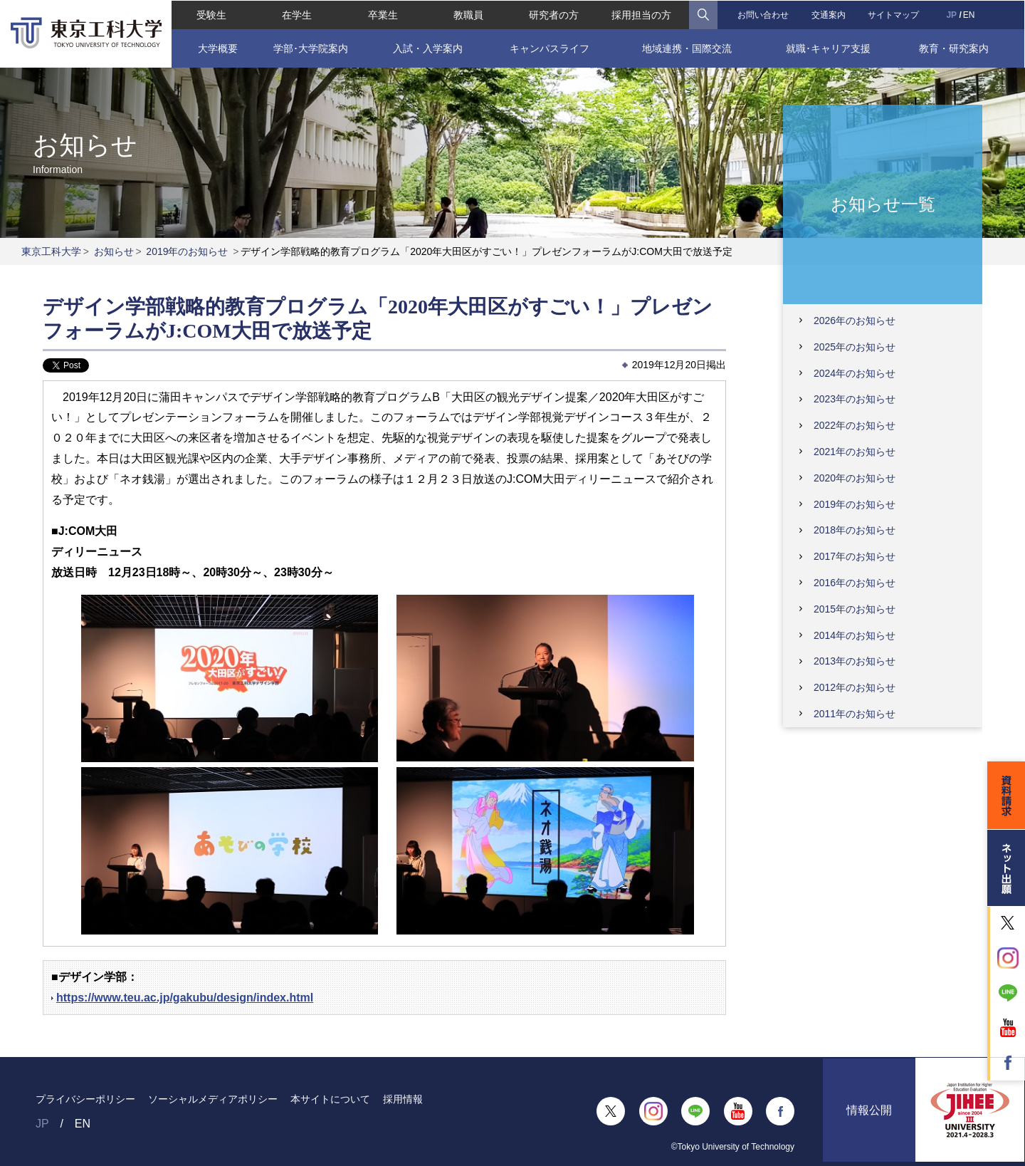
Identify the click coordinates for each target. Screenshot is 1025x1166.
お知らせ (114, 251)
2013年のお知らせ (854, 661)
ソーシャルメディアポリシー (213, 1099)
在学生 (297, 14)
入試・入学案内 (428, 47)
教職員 (468, 14)
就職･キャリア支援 (829, 47)
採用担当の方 (641, 14)
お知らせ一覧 (883, 203)
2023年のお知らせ (854, 399)
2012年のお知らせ (854, 687)
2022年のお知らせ (854, 425)
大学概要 (217, 47)
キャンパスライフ (549, 47)
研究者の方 (554, 14)
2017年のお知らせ (854, 556)
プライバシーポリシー (85, 1099)
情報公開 (869, 1111)
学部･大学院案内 (310, 47)
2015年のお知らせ (854, 609)
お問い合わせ (763, 14)
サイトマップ (894, 14)
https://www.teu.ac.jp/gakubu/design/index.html (184, 997)
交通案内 (828, 14)
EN (969, 14)
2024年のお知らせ (854, 373)
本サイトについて (330, 1099)
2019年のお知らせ (187, 251)
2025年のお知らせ (854, 347)
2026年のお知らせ (854, 320)
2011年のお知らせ (854, 713)
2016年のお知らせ (854, 582)
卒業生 (382, 14)
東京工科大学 (51, 251)
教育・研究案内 (954, 47)
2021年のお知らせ (854, 451)
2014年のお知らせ (854, 635)
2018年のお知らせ (854, 530)
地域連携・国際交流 (687, 47)
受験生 (211, 14)
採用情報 (403, 1099)
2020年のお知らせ (854, 478)
